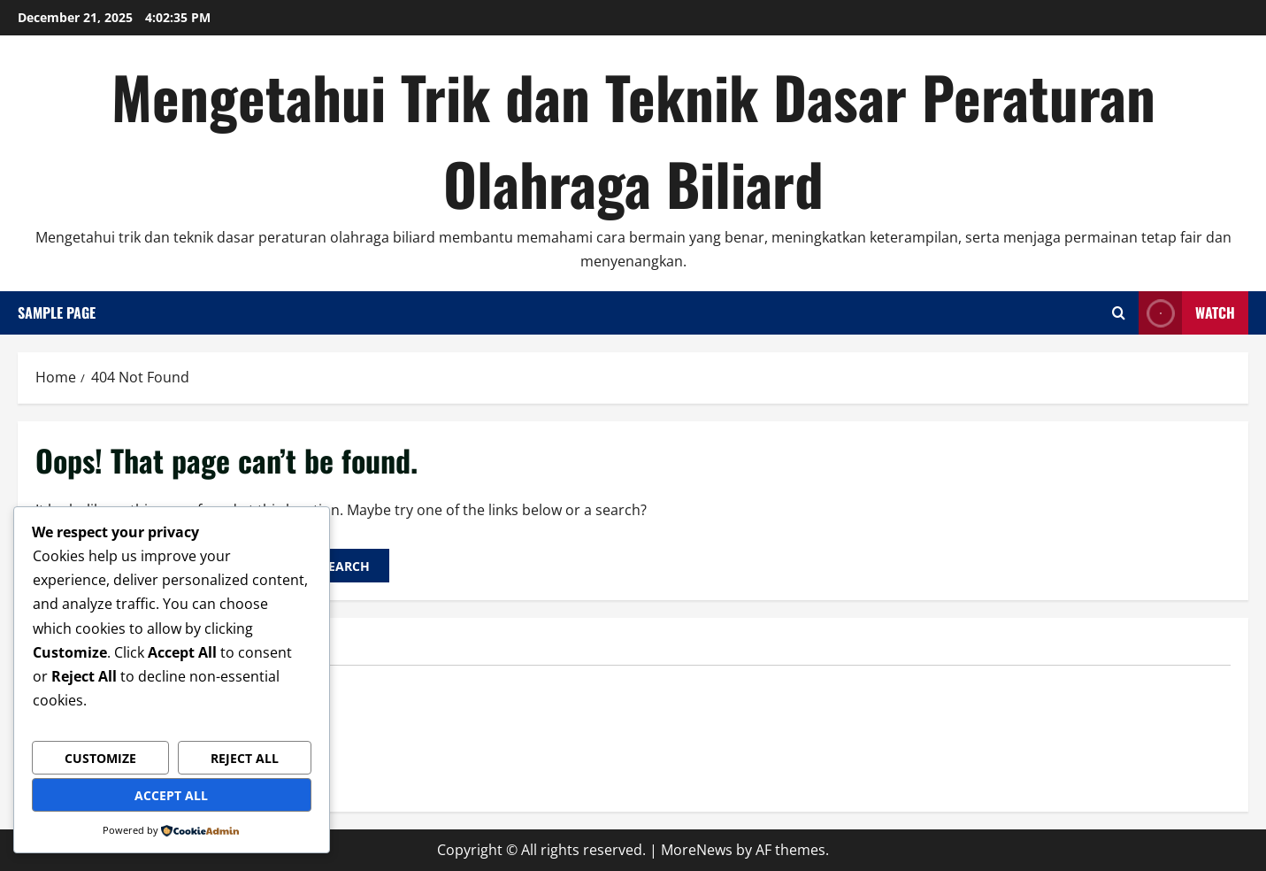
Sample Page (57, 312)
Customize (100, 758)
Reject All (245, 758)
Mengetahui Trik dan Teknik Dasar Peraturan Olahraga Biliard (633, 139)
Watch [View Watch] (1187, 313)
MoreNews (697, 849)
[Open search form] (1118, 313)
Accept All (171, 795)
